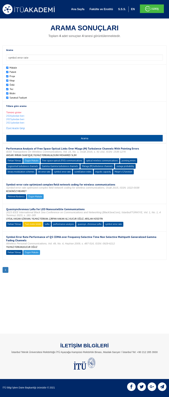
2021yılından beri (15, 122)
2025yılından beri (15, 119)
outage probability (125, 166)
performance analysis (63, 224)
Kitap (12, 80)
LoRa (47, 224)
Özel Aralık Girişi (15, 128)
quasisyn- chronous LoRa (89, 224)
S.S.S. (122, 9)
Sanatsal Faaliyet (18, 97)
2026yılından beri (15, 115)
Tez (11, 89)
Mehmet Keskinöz (16, 196)
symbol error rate (62, 171)
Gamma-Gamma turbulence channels (60, 166)
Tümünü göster (14, 112)
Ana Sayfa (77, 9)
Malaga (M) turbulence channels (97, 166)
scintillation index (83, 171)
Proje (12, 76)
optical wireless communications (102, 160)
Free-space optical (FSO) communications (62, 160)
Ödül (12, 84)
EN (133, 9)
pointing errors (129, 160)
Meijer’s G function (123, 171)
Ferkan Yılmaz (14, 160)
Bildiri (12, 93)
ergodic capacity (103, 171)
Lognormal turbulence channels (23, 166)
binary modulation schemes (21, 171)
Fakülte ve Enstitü (101, 9)
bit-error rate (44, 171)
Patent (13, 71)
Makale (13, 67)
